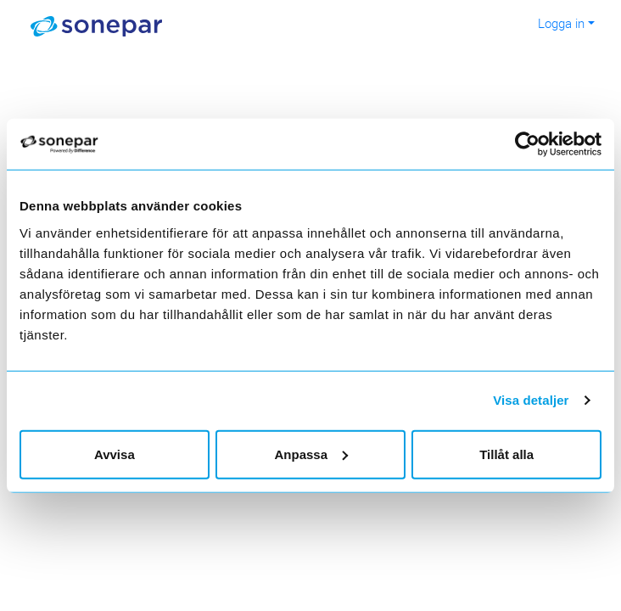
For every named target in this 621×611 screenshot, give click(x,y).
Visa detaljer (530, 400)
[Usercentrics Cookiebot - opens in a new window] (537, 144)
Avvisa (114, 453)
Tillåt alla (506, 453)
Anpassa (311, 453)
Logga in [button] (561, 22)
